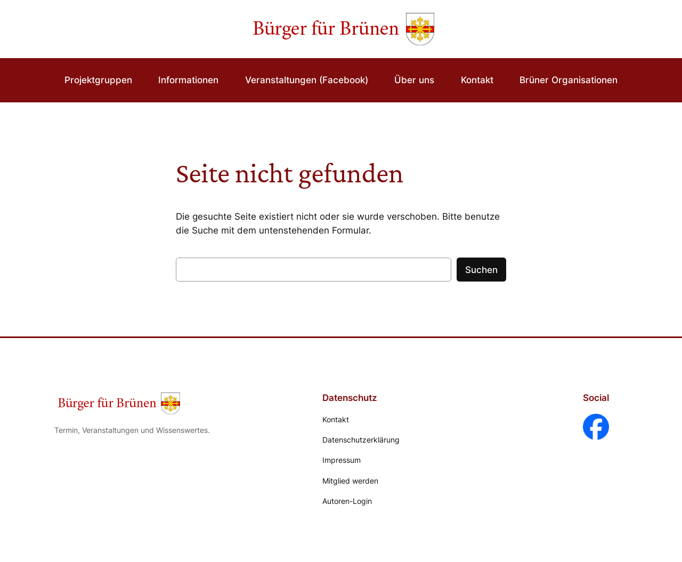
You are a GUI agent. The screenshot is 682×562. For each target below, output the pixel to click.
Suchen (481, 269)
